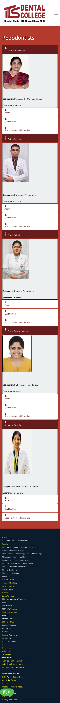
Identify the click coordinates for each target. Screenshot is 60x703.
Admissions (6, 619)
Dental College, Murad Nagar (13, 541)
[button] (30, 40)
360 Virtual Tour (8, 613)
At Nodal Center (9, 671)
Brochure (16, 651)
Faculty (5, 535)
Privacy (5, 606)
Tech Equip (6, 645)
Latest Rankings (8, 587)
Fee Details (6, 629)
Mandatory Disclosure (10, 564)
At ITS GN (6, 674)
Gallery (5, 583)
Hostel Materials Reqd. (12, 677)
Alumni (5, 622)
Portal (15, 632)
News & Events (8, 570)
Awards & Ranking (9, 574)
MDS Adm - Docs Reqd (13, 658)
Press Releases (8, 577)
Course (12, 684)
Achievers (6, 642)
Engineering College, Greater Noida (15, 551)
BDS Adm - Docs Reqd (12, 667)
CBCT (4, 687)
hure (13, 655)
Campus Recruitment (10, 626)
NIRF (4, 635)
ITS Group (6, 528)
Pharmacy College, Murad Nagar (14, 548)
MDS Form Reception (9, 603)
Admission (7, 651)
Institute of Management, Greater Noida (17, 554)
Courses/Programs (9, 616)
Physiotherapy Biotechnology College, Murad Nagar (22, 544)
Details (10, 687)
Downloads (6, 639)
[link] (15, 46)
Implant (5, 684)
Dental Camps (7, 580)
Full (22, 651)
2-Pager (19, 655)
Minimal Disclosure (9, 561)
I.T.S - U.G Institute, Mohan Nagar (15, 557)
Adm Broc (6, 655)
